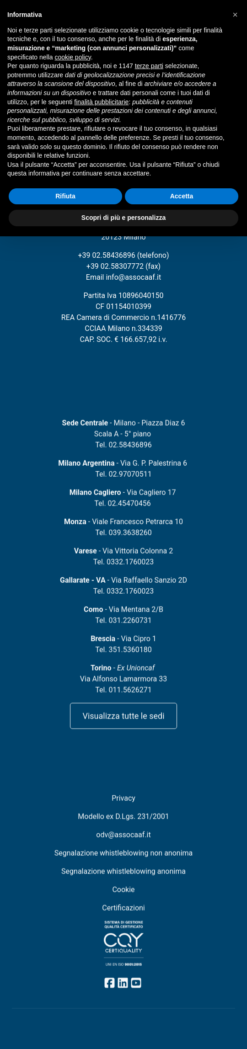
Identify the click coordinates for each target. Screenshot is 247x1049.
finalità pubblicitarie (101, 102)
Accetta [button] (181, 196)
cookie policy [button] (73, 57)
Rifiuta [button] (65, 196)
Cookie (123, 898)
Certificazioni (123, 916)
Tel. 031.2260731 (123, 629)
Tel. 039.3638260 (123, 541)
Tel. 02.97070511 (123, 483)
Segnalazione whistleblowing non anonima (123, 861)
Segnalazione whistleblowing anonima (123, 880)
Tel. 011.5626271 (123, 698)
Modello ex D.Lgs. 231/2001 (123, 825)
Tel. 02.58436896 (123, 453)
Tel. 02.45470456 (122, 512)
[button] (235, 14)
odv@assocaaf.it (123, 843)
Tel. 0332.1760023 (123, 570)
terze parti (149, 65)
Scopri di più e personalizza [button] (123, 217)
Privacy (123, 807)
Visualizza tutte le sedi (123, 725)
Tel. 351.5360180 (123, 658)
